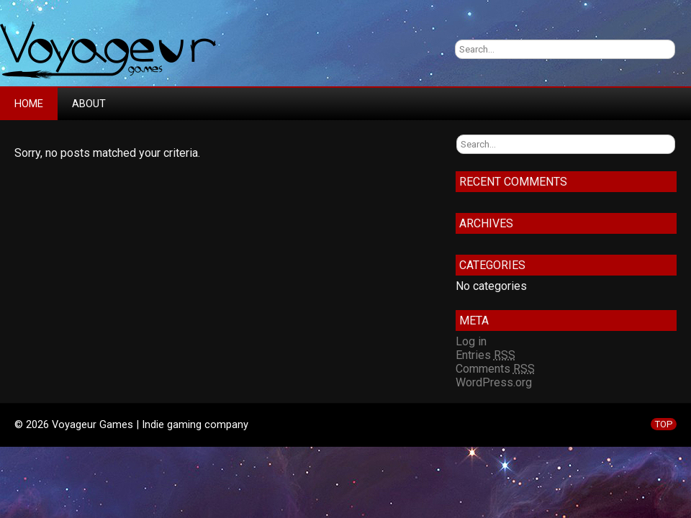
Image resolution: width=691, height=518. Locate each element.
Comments (495, 369)
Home (28, 103)
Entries (485, 355)
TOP (663, 424)
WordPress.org (494, 382)
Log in (471, 341)
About (89, 103)
